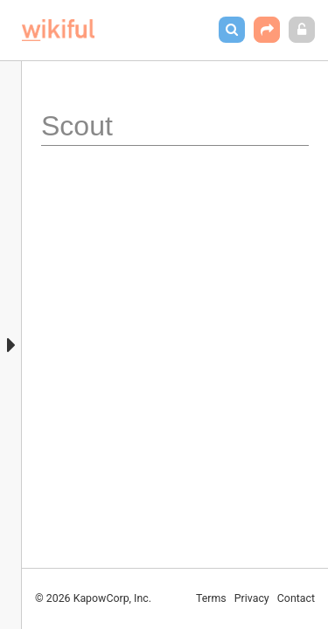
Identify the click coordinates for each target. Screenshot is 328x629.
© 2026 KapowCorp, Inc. (93, 598)
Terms (211, 598)
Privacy (251, 598)
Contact (296, 598)
